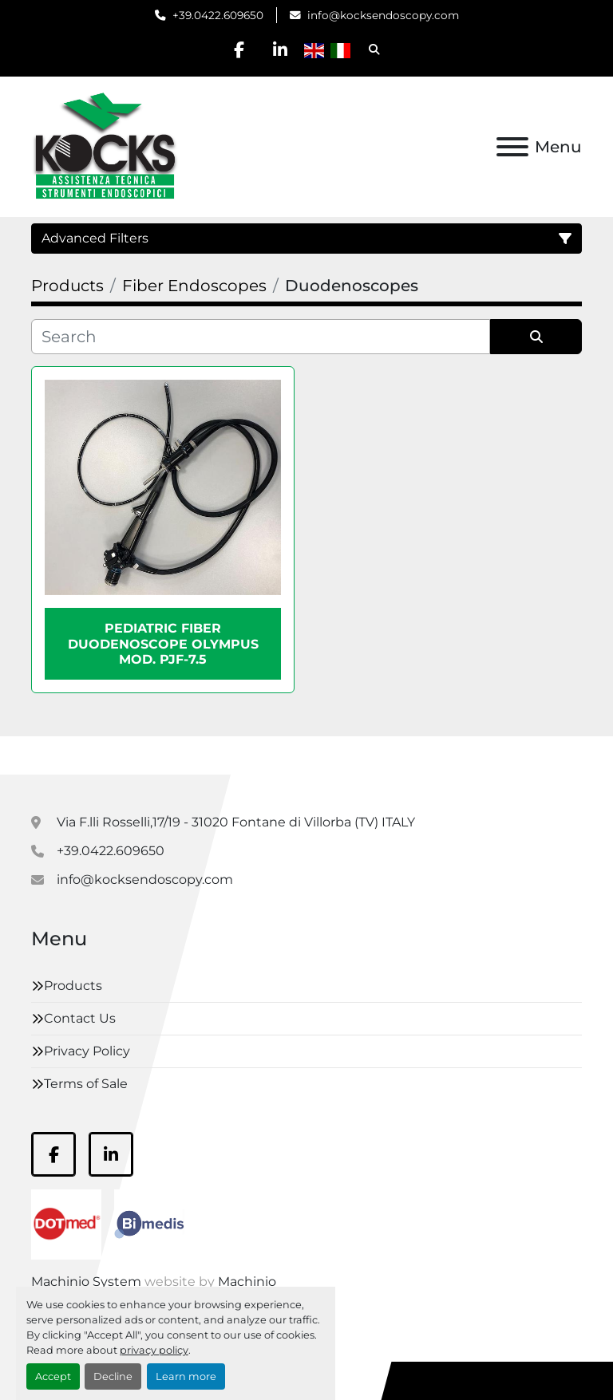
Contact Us (80, 1018)
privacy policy (154, 1350)
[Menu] (512, 146)
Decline (112, 1376)
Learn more (186, 1376)
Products (73, 985)
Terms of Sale (86, 1083)
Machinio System (86, 1281)
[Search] (260, 336)
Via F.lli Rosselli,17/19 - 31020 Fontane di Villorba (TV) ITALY (236, 822)
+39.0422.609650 (217, 15)
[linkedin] (280, 49)
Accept (53, 1376)
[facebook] (239, 49)
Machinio (247, 1281)
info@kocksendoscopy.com (383, 15)
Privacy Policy (87, 1051)
